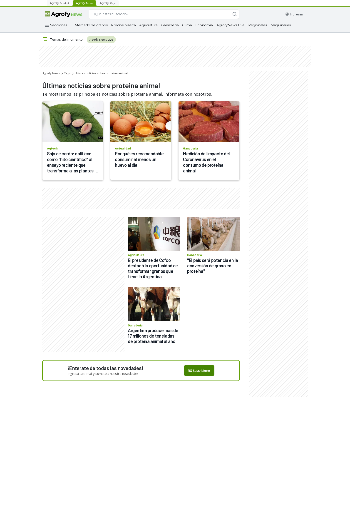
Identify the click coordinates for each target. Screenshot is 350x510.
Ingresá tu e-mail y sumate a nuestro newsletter (102, 373)
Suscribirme (199, 370)
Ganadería (170, 25)
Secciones (58, 25)
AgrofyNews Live (230, 25)
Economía (204, 25)
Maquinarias (281, 25)
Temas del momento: (62, 39)
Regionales (257, 25)
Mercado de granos (91, 25)
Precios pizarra (123, 25)
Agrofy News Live (101, 39)
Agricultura (148, 25)
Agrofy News (51, 73)
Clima (187, 25)
